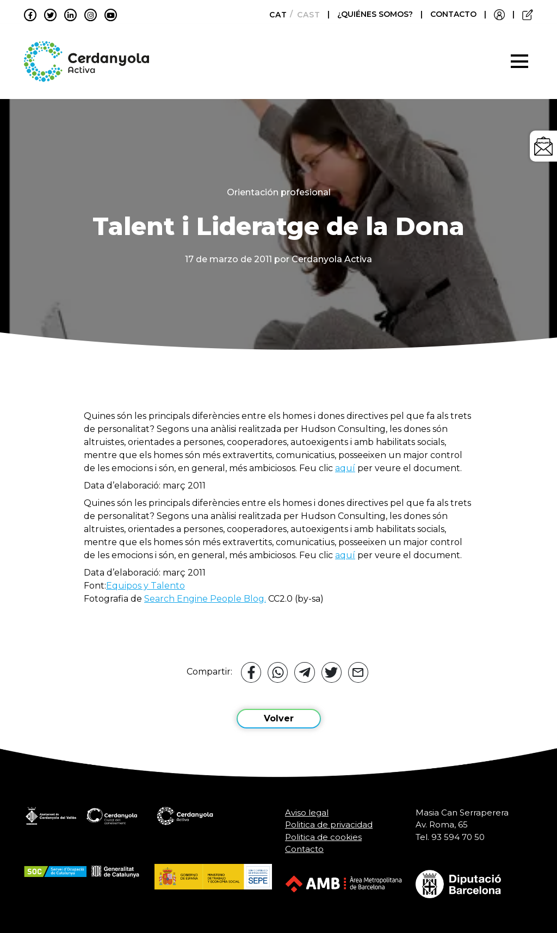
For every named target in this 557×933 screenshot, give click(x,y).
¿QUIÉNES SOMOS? (376, 14)
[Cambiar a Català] (275, 15)
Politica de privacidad (329, 824)
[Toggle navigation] (519, 61)
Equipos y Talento (145, 585)
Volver (279, 718)
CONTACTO (453, 14)
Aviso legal (307, 812)
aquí (345, 468)
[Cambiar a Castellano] (305, 15)
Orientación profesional (279, 192)
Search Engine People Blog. (205, 599)
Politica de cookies (323, 837)
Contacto (304, 849)
